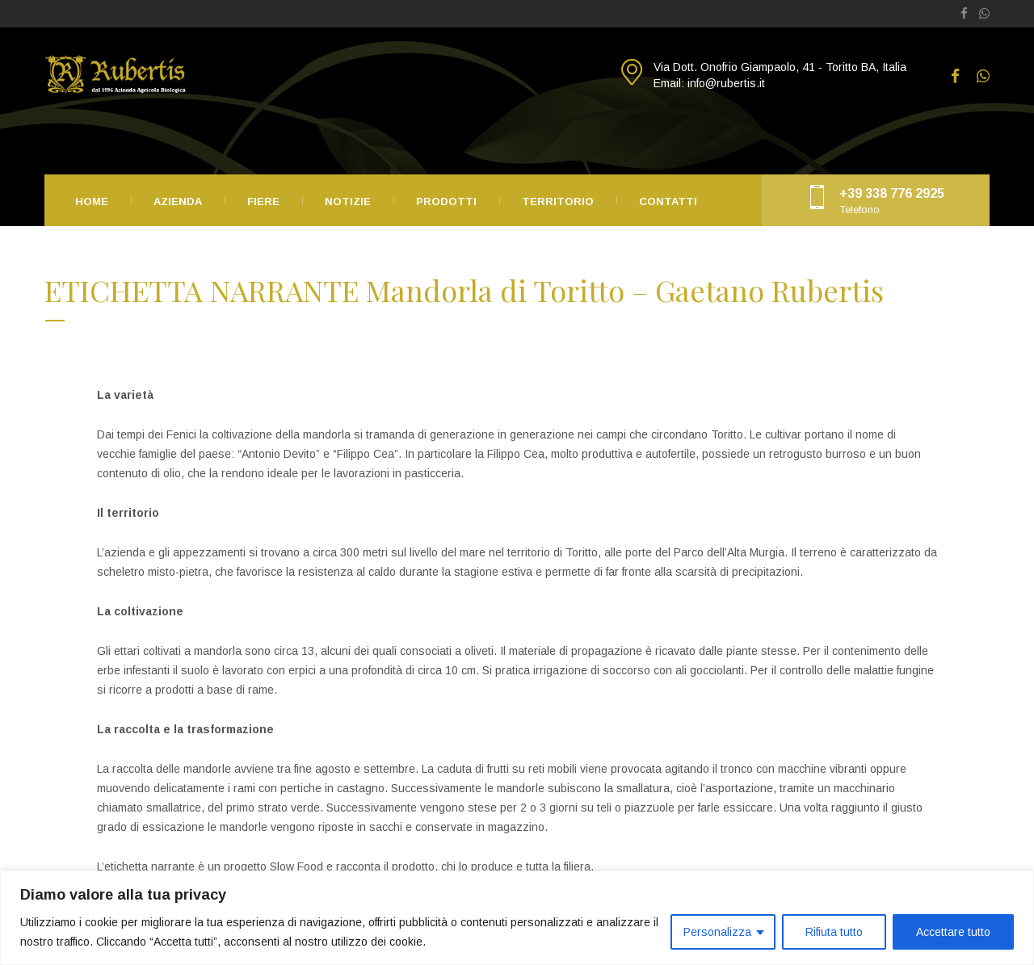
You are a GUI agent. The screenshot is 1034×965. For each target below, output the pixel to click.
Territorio (558, 201)
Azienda (177, 201)
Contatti (668, 201)
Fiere (263, 201)
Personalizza (717, 931)
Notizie (348, 201)
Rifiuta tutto (834, 931)
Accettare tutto (953, 931)
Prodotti (446, 201)
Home (91, 201)
